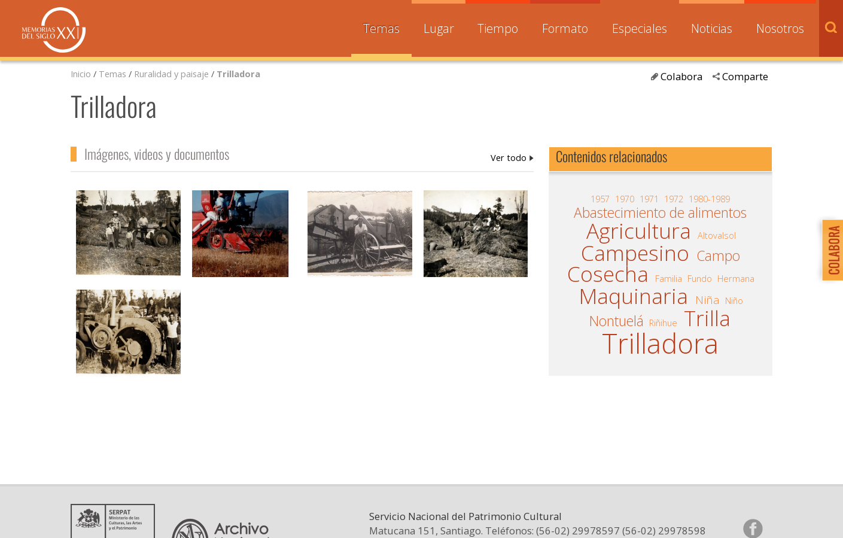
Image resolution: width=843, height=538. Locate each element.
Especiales (639, 28)
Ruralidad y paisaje (171, 74)
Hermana (735, 278)
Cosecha (608, 274)
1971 (649, 199)
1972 (673, 199)
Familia (668, 278)
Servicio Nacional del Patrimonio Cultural (465, 528)
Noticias (711, 28)
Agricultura (638, 231)
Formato (565, 28)
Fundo (699, 278)
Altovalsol (717, 235)
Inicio (81, 74)
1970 (624, 199)
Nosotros (780, 28)
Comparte (745, 76)
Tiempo (497, 28)
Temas (381, 28)
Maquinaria (633, 296)
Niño (734, 300)
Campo (718, 256)
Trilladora (238, 74)
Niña (707, 300)
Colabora (681, 76)
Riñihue (663, 323)
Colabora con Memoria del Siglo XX (829, 249)
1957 (600, 199)
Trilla (707, 318)
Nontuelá (616, 321)
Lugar (439, 28)
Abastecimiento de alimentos (660, 213)
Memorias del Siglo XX (54, 30)
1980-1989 (709, 199)
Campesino (635, 253)
